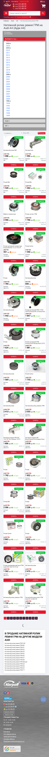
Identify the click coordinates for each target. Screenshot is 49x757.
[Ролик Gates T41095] (14, 525)
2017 (8, 67)
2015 (8, 62)
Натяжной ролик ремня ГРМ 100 (15, 643)
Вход (43, 1)
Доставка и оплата (10, 734)
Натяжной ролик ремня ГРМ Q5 (15, 666)
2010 (8, 50)
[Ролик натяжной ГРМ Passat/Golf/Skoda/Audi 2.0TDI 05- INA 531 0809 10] (35, 334)
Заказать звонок (9, 712)
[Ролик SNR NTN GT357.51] (35, 494)
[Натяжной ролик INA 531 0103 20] (14, 366)
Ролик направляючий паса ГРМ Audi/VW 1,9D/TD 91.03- (14, 566)
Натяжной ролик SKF (10, 150)
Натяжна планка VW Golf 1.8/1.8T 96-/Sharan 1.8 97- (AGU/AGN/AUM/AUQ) (12, 438)
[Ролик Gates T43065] (35, 238)
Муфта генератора (10, 214)
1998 (8, 113)
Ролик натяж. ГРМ (31, 214)
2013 (8, 57)
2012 (8, 55)
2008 (8, 96)
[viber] (5, 692)
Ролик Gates (29, 246)
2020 (8, 46)
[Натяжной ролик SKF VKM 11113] (13, 142)
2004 (8, 86)
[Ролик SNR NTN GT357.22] (14, 462)
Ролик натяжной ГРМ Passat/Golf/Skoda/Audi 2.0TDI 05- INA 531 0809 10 (35, 342)
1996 (8, 108)
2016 (8, 65)
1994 (8, 103)
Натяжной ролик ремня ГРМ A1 (14, 647)
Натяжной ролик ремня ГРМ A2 (15, 649)
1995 (8, 106)
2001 (8, 79)
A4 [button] (7, 126)
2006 (8, 91)
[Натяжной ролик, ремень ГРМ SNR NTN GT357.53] (13, 589)
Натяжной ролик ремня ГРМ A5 (14, 654)
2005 (8, 89)
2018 (8, 70)
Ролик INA (7, 182)
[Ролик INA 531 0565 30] (14, 494)
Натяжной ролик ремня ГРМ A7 (15, 658)
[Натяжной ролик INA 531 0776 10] (14, 398)
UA (8, 1)
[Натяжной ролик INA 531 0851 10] (35, 557)
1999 (8, 115)
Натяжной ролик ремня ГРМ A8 (14, 660)
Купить (13, 165)
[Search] (42, 13)
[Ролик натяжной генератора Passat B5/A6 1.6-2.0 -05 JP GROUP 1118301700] (13, 238)
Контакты (15, 1)
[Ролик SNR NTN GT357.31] (35, 525)
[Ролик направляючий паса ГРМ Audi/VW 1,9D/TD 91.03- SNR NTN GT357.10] (14, 557)
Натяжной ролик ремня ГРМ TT (15, 670)
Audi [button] (7, 121)
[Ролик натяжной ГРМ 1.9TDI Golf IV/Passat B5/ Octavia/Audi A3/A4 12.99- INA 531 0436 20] (35, 302)
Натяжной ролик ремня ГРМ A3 (14, 651)
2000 (8, 77)
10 (33, 618)
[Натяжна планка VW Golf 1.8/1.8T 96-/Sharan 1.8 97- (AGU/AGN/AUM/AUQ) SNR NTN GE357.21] (14, 430)
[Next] (36, 618)
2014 (8, 60)
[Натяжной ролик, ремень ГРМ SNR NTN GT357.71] (35, 398)
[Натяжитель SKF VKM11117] (36, 142)
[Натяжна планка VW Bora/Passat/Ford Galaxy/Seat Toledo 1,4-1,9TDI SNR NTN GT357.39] (35, 430)
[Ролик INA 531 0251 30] (14, 174)
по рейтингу (8, 133)
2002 (8, 82)
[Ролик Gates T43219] (35, 366)
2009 (8, 99)
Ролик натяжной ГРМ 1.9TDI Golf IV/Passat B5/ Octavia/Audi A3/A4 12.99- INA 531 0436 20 (35, 310)
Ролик (5, 278)
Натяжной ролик (30, 278)
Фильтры (41, 133)
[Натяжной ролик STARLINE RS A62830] (13, 302)
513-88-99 (19, 4)
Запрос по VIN (24, 1)
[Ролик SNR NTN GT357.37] (13, 270)
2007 (8, 94)
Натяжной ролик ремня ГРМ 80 (14, 645)
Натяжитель (29, 150)
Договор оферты (9, 739)
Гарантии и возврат (10, 736)
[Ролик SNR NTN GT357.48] (36, 462)
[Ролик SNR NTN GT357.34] (14, 334)
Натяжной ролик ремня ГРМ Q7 (15, 668)
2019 (8, 72)
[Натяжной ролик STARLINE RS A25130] (35, 270)
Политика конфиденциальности (14, 741)
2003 (8, 84)
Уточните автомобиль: (8, 33)
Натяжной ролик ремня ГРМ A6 (14, 656)
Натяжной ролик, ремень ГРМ (34, 406)
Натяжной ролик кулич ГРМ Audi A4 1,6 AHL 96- (34, 598)
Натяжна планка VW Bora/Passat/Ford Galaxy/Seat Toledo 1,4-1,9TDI (34, 438)
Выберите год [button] (11, 39)
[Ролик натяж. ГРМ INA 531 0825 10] (36, 206)
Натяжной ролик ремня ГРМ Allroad (16, 662)
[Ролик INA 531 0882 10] (35, 174)
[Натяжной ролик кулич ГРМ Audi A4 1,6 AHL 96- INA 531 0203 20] (35, 589)
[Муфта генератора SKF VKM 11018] (13, 206)
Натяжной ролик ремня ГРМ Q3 (15, 664)
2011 (8, 53)
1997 (8, 111)
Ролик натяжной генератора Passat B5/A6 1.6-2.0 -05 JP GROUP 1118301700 (13, 246)
